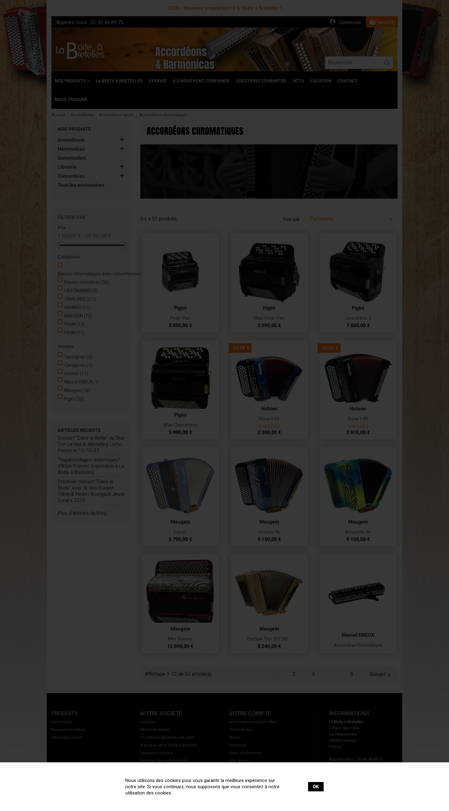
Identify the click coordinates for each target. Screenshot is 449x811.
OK (316, 786)
